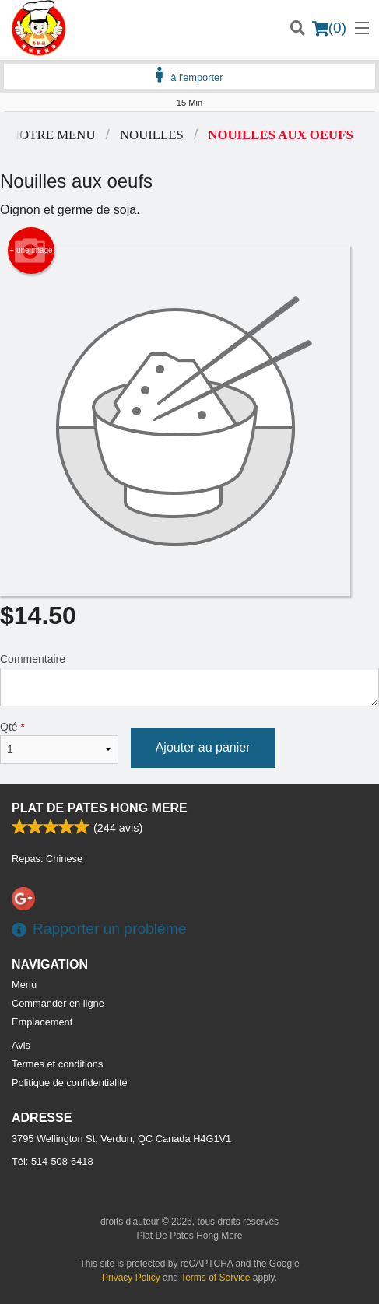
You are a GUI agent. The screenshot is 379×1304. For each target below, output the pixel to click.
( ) (329, 28)
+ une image (30, 250)
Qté (59, 742)
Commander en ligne (58, 1003)
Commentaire (189, 679)
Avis (21, 1045)
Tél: (52, 1161)
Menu (24, 984)
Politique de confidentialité (70, 1082)
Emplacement (42, 1022)
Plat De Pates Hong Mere (100, 808)
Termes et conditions (57, 1064)
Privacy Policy (131, 1277)
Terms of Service (215, 1277)
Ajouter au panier (203, 747)
